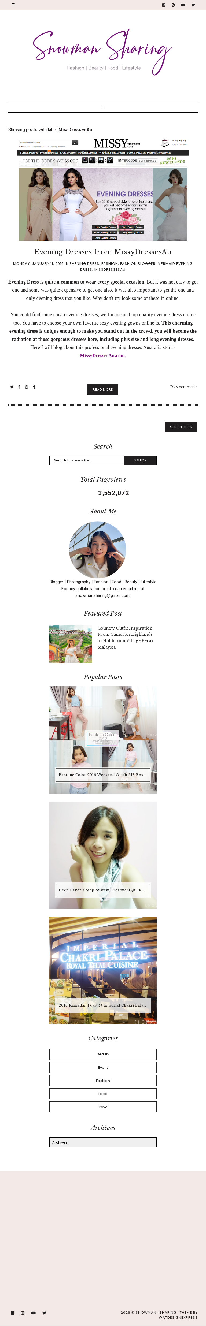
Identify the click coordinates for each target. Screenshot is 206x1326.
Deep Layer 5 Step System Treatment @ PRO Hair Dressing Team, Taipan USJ (104, 890)
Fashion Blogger (138, 263)
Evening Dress (84, 263)
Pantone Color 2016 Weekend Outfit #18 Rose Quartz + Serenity (104, 775)
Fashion (109, 263)
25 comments (184, 387)
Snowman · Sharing (156, 1312)
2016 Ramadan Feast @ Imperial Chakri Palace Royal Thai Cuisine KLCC (104, 1005)
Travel (103, 1106)
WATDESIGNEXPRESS (178, 1317)
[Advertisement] (103, 1222)
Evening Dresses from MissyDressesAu (103, 252)
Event (103, 1067)
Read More (103, 389)
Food (103, 1093)
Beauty (103, 1054)
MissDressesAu (110, 269)
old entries (181, 426)
